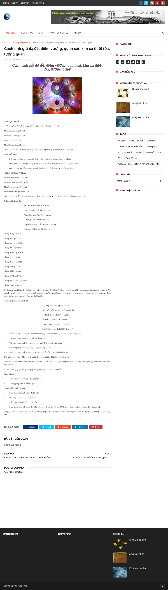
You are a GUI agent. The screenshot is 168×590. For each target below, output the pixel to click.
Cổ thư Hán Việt (136, 141)
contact (25, 3)
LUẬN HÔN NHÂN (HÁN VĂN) (130, 147)
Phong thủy (152, 147)
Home (6, 43)
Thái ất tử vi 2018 (153, 152)
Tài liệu (77, 33)
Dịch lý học (151, 141)
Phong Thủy (26, 33)
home (6, 3)
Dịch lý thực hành (140, 89)
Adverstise (38, 3)
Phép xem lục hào (141, 117)
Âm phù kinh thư (140, 103)
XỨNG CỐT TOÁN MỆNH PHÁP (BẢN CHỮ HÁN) (138, 164)
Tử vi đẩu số (131, 158)
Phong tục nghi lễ (58, 33)
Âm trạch (121, 141)
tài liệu (139, 152)
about (15, 3)
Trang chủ (9, 33)
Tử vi (40, 33)
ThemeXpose (21, 586)
